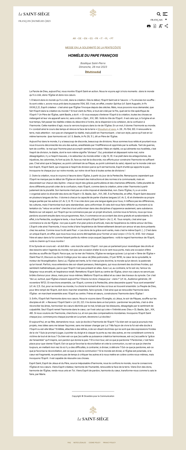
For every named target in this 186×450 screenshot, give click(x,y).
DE (79, 38)
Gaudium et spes (107, 129)
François (24, 21)
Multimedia (93, 71)
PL (106, 38)
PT (112, 38)
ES (91, 38)
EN (85, 38)
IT (102, 38)
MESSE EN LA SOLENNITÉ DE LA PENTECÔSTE (93, 47)
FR (96, 38)
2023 (48, 21)
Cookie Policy (94, 443)
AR (74, 38)
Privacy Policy (109, 443)
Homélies (38, 21)
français (156, 20)
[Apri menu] (165, 14)
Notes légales (79, 443)
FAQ (69, 443)
